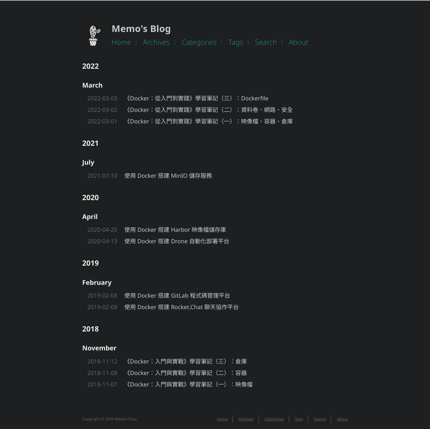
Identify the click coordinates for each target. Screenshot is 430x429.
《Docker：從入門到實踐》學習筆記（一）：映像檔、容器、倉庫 (208, 121)
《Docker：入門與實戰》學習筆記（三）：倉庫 (185, 361)
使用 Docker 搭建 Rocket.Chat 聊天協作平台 (181, 307)
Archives (156, 42)
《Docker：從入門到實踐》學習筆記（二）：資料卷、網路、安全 (208, 110)
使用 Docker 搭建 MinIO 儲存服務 (168, 176)
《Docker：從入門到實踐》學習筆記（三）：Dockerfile (196, 98)
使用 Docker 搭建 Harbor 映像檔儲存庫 (175, 230)
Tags (236, 42)
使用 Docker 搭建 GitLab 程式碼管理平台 (177, 296)
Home (122, 42)
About (298, 42)
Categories (199, 42)
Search (266, 42)
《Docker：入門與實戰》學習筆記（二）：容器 (185, 373)
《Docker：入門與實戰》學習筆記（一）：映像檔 (188, 384)
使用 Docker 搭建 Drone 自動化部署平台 (177, 241)
